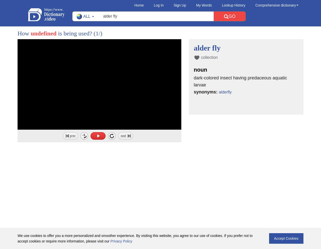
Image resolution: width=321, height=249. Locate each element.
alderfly (226, 91)
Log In (159, 5)
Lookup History (233, 5)
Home (139, 5)
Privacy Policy (121, 241)
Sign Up (180, 5)
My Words (204, 5)
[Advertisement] (160, 175)
